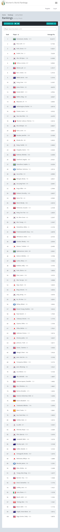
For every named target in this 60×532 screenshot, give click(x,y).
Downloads (50, 23)
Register (47, 8)
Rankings (10, 15)
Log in (55, 8)
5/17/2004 (7, 23)
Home (4, 15)
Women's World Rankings (14, 2)
